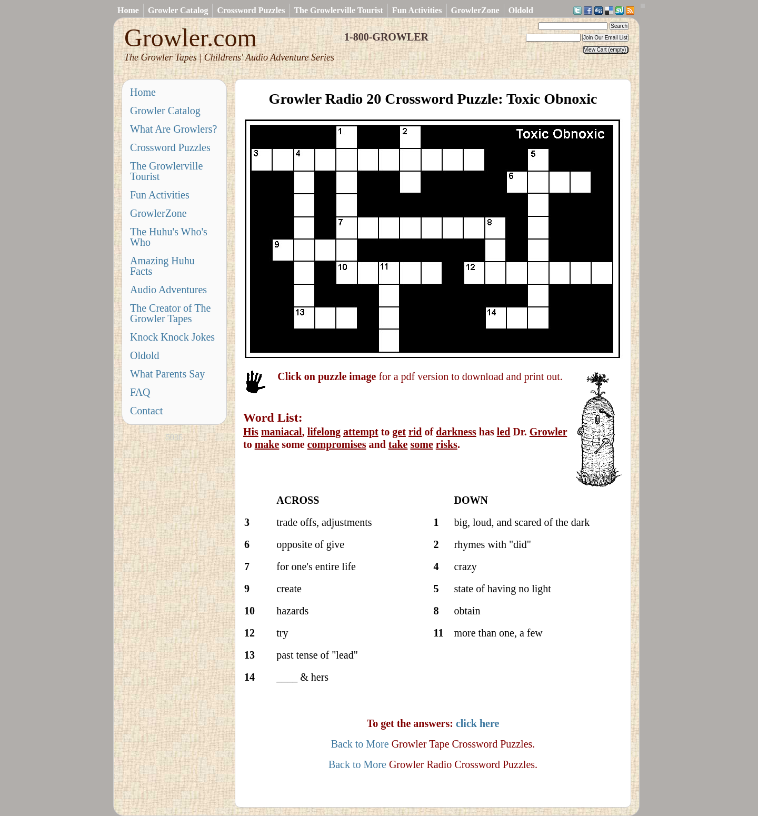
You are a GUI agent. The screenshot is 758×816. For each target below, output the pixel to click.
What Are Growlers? (173, 129)
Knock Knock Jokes (172, 337)
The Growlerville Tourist (338, 10)
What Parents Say (167, 374)
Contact (146, 410)
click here (477, 723)
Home (128, 10)
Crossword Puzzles (251, 10)
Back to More (360, 744)
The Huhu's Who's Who (168, 237)
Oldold (520, 10)
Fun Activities (417, 10)
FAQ (140, 392)
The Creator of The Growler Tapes (170, 313)
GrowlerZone (475, 10)
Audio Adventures (168, 289)
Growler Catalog (178, 10)
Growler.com (229, 43)
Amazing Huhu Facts (162, 266)
